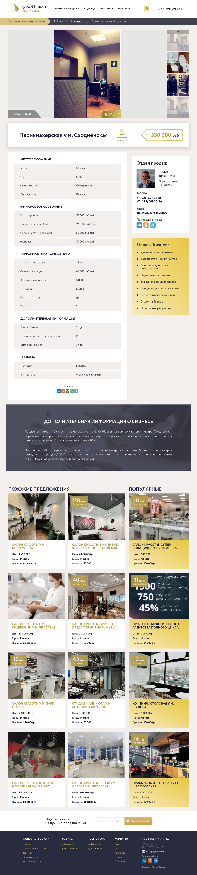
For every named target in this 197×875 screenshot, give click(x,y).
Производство (30, 857)
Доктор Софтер (158, 867)
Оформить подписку (138, 821)
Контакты (120, 853)
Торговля (27, 853)
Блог (117, 844)
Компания (124, 8)
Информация (67, 844)
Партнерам (120, 861)
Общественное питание (35, 848)
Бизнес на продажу (67, 8)
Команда (119, 857)
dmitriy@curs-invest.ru (152, 213)
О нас (118, 848)
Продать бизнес (69, 848)
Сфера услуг (77, 21)
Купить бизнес (95, 848)
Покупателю (106, 8)
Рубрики (58, 21)
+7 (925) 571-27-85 (149, 198)
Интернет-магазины (33, 861)
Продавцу (89, 8)
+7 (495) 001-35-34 (172, 9)
